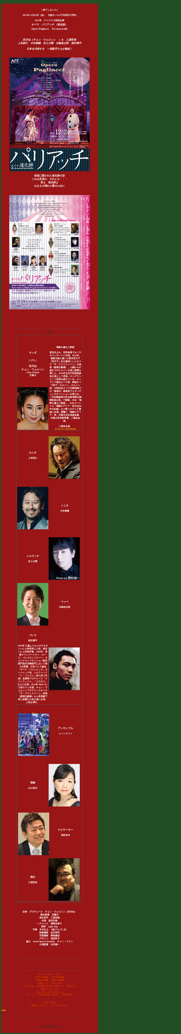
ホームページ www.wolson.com (65, 428)
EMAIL (3, 1010)
